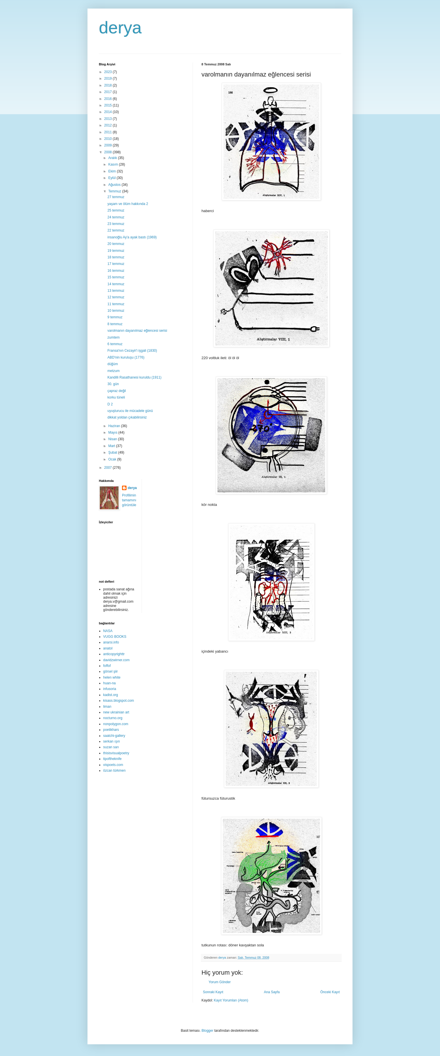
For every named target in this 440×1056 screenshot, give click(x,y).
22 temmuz (115, 230)
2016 (108, 99)
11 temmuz (115, 304)
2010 (108, 139)
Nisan (113, 439)
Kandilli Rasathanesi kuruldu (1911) (134, 377)
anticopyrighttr (114, 654)
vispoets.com (113, 765)
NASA (108, 631)
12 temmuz (115, 297)
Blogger (207, 1031)
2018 (108, 85)
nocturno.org (112, 718)
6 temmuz (115, 344)
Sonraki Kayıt (213, 992)
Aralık (113, 158)
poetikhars (111, 730)
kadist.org (110, 695)
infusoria (109, 689)
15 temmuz (115, 277)
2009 (108, 145)
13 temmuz (115, 291)
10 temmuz (115, 311)
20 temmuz (115, 244)
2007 (108, 468)
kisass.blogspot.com (118, 701)
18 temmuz (115, 257)
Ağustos (115, 185)
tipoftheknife (112, 759)
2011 (108, 132)
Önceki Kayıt (330, 992)
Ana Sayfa (272, 992)
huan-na (109, 683)
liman (107, 707)
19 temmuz (115, 251)
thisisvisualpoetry (116, 753)
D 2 (110, 404)
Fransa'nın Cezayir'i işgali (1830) (132, 351)
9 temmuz (115, 317)
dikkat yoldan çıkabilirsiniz (127, 417)
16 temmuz (115, 271)
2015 (108, 105)
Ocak (112, 459)
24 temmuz (115, 217)
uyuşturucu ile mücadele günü (130, 411)
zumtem (113, 337)
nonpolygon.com (115, 724)
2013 (108, 119)
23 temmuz (115, 224)
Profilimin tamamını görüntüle (129, 500)
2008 (108, 152)
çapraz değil (116, 391)
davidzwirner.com (116, 660)
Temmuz (115, 191)
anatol (108, 648)
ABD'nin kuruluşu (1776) (125, 357)
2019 (108, 79)
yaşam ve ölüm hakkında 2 (127, 204)
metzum (113, 371)
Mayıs (113, 433)
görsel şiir (110, 671)
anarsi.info (111, 642)
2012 (108, 125)
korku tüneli (116, 397)
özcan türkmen (114, 771)
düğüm (112, 364)
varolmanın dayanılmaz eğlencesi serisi (137, 331)
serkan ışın (111, 741)
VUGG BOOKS (114, 637)
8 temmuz (115, 324)
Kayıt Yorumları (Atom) (231, 1000)
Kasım (113, 164)
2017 (108, 92)
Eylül (112, 178)
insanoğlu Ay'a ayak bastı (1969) (132, 237)
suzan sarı (111, 747)
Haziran (114, 426)
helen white (112, 677)
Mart (112, 446)
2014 (108, 112)
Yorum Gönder (220, 982)
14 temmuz (115, 284)
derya (120, 27)
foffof (107, 666)
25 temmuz (115, 210)
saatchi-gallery (114, 736)
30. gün (113, 384)
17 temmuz (115, 264)
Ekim (112, 171)
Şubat (113, 452)
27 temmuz (115, 197)
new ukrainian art (116, 712)
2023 (108, 72)
